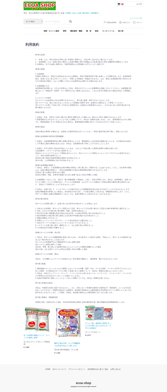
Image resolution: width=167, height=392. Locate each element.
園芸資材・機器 (76, 31)
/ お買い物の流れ (83, 13)
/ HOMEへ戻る (70, 13)
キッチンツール (108, 31)
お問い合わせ (115, 369)
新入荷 (120, 31)
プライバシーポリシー (76, 369)
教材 (96, 31)
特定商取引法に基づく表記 (98, 369)
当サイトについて (59, 369)
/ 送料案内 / (94, 13)
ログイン (137, 22)
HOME (47, 369)
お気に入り (124, 22)
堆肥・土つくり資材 (51, 31)
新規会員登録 (110, 22)
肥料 (64, 31)
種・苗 (88, 31)
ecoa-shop (83, 383)
